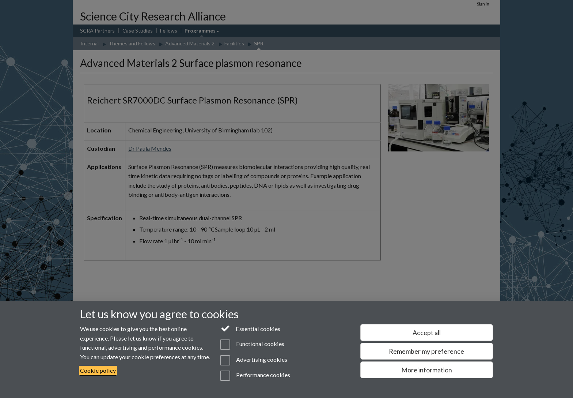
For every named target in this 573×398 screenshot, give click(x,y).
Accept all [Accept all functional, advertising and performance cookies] (427, 332)
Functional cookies (252, 344)
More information (426, 370)
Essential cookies (250, 328)
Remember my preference (426, 351)
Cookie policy (98, 370)
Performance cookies (255, 376)
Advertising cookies (253, 360)
